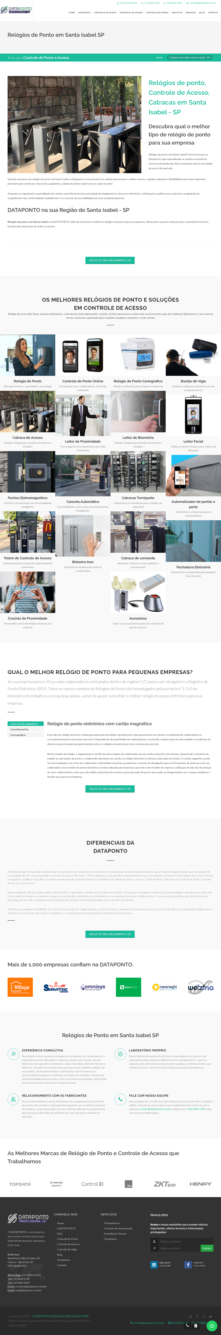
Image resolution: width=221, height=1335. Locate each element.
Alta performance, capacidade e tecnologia (28, 386)
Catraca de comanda (138, 558)
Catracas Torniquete (138, 498)
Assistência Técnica (115, 1233)
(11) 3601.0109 (174, 2)
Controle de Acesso (68, 1244)
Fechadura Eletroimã (193, 567)
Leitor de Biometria (138, 438)
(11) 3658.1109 (151, 2)
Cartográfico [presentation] (18, 734)
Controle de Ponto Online (82, 381)
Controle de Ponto (67, 1238)
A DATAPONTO (66, 1228)
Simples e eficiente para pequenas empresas (138, 386)
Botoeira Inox (83, 562)
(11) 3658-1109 (196, 1108)
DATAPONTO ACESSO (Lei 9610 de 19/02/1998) (61, 1316)
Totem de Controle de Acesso (27, 558)
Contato (62, 1265)
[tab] (26, 723)
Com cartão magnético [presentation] (24, 723)
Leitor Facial (193, 441)
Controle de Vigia (67, 1249)
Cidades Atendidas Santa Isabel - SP (189, 57)
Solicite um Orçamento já (110, 260)
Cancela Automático (82, 502)
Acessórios (138, 618)
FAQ (59, 1233)
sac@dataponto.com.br (28, 1290)
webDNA (22, 1325)
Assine (207, 1248)
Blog (59, 1254)
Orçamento (63, 1259)
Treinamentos (112, 1223)
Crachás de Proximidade (27, 618)
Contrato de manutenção (118, 1228)
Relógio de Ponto (28, 381)
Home (159, 57)
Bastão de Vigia (193, 381)
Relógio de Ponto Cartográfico (138, 381)
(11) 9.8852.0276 (128, 2)
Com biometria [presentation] (19, 729)
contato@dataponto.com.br (203, 2)
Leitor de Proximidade (83, 441)
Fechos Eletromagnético (27, 498)
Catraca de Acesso (28, 438)
